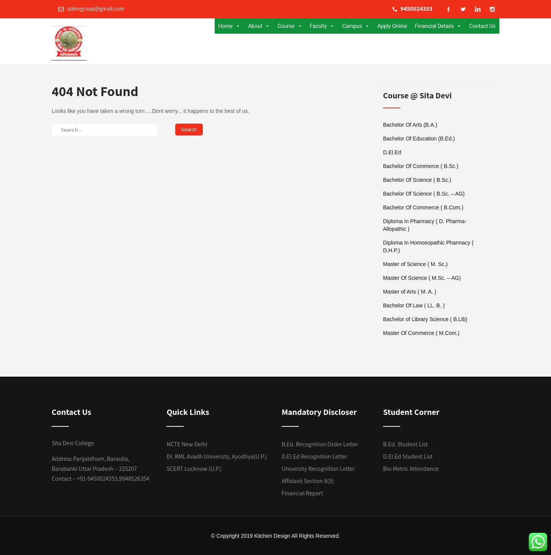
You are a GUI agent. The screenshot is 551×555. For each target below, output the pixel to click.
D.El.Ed (392, 152)
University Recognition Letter (318, 469)
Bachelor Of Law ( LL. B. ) (414, 305)
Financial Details (438, 26)
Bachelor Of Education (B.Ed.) (419, 138)
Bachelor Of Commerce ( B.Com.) (423, 207)
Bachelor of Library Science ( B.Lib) (425, 319)
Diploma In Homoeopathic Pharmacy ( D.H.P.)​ (428, 246)
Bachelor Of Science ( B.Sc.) (417, 180)
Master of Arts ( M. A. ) (409, 292)
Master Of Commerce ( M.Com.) (421, 333)
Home (229, 26)
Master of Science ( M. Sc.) (415, 264)
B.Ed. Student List (405, 444)
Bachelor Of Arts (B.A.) (410, 125)
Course (289, 26)
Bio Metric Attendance (411, 469)
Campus (356, 26)
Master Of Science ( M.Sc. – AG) (422, 278)
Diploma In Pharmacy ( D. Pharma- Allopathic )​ (424, 225)
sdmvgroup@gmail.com (91, 8)
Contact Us (482, 26)
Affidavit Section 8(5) (308, 481)
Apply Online (392, 26)
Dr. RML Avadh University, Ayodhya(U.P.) (216, 456)
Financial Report (302, 493)
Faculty (322, 26)
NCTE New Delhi (186, 444)
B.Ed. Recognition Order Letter (320, 444)
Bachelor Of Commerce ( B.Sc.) (420, 166)
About (259, 26)
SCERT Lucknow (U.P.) (194, 469)
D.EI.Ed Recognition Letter (314, 456)
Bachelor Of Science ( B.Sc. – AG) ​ (424, 194)
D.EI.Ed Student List (408, 456)
